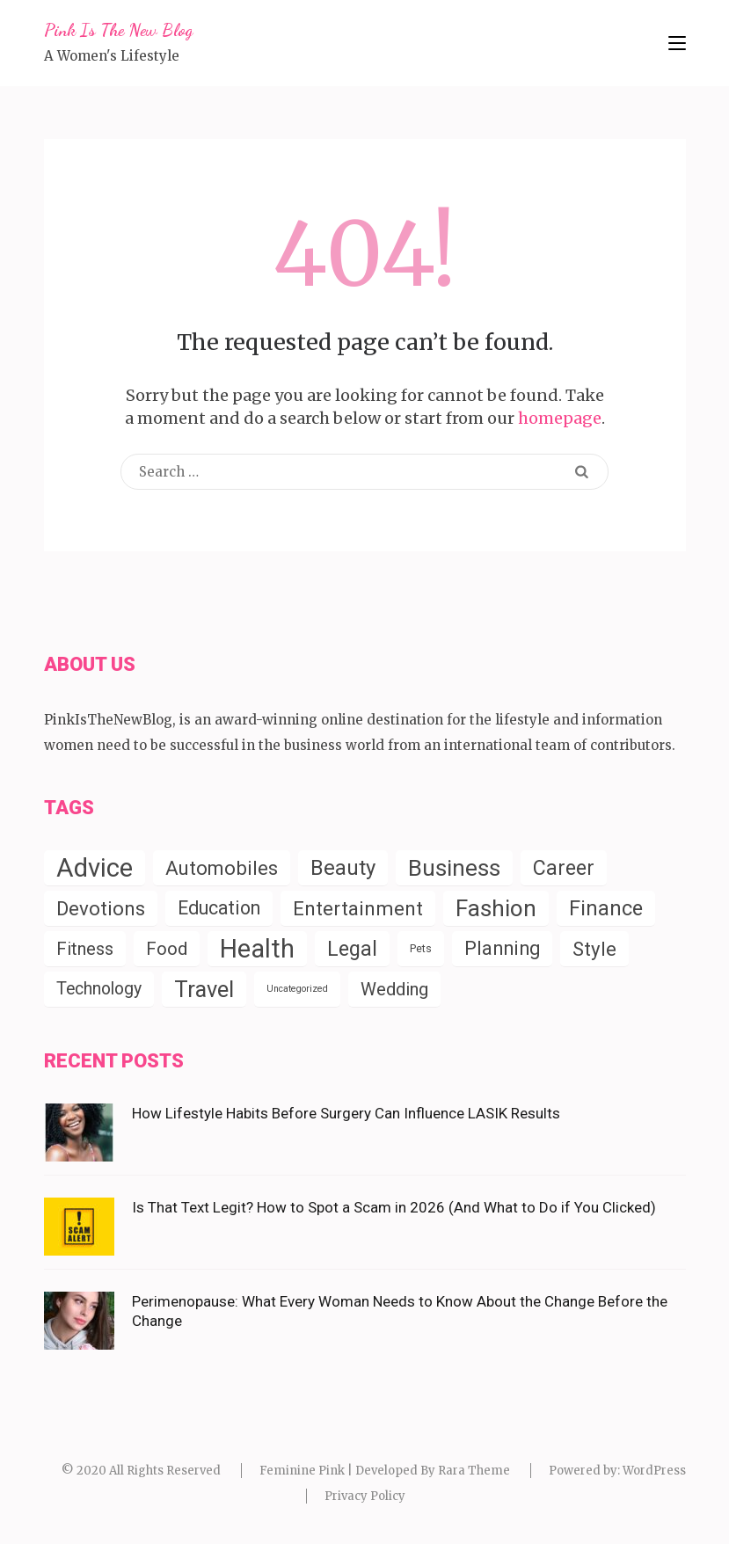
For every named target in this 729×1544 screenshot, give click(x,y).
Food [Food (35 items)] (166, 948)
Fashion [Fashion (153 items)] (496, 908)
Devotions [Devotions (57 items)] (100, 908)
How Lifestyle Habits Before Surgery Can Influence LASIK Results (346, 1113)
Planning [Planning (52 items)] (502, 948)
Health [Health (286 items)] (257, 949)
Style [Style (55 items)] (594, 948)
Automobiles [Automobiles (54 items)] (221, 867)
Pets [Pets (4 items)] (421, 948)
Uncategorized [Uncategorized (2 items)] (297, 988)
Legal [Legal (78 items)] (352, 948)
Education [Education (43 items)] (219, 908)
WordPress (654, 1470)
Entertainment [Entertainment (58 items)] (358, 908)
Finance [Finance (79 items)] (606, 908)
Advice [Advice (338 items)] (94, 868)
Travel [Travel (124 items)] (204, 989)
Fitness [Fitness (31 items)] (84, 948)
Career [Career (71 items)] (563, 868)
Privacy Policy (364, 1496)
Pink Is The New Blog (118, 29)
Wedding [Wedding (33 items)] (394, 989)
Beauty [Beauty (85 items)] (342, 868)
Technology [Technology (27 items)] (99, 989)
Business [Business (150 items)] (454, 868)
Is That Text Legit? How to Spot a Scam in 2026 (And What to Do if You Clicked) (394, 1207)
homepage (559, 418)
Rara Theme (474, 1470)
